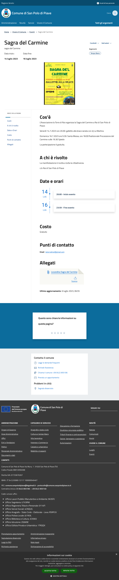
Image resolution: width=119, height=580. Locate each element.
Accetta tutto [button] (50, 571)
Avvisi (91, 438)
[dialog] (59, 566)
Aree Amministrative (9, 434)
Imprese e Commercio (39, 442)
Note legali (35, 542)
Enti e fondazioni (8, 442)
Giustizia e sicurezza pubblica (71, 430)
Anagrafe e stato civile (40, 429)
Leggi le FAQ (6, 542)
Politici (4, 446)
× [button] (116, 554)
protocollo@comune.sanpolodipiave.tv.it (54, 485)
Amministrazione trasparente (42, 533)
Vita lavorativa (36, 438)
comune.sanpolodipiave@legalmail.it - (21, 485)
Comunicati (93, 434)
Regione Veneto (7, 3)
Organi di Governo (8, 429)
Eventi (32, 32)
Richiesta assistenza (9, 546)
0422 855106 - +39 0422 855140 (32, 488)
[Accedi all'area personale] (106, 3)
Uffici (3, 438)
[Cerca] (115, 13)
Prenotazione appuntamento (12, 533)
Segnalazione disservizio (11, 538)
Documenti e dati (8, 455)
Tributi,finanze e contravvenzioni (73, 434)
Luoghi (92, 450)
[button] (59, 576)
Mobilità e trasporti (38, 451)
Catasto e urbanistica (39, 446)
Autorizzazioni (65, 442)
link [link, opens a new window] (82, 566)
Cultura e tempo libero (40, 434)
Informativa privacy (38, 538)
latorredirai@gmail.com (55, 252)
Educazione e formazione (70, 426)
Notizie (92, 429)
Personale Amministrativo (11, 451)
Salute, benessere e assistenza (72, 438)
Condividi (95, 43)
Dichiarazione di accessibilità (42, 546)
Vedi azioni (107, 43)
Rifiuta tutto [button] (69, 571)
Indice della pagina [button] (14, 113)
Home (6, 32)
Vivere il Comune (19, 32)
